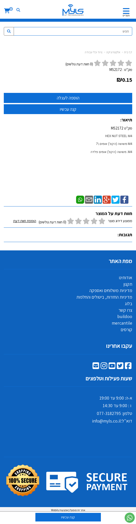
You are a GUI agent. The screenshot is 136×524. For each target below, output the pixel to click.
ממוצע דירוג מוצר (72, 221)
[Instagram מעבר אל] (104, 367)
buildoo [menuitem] (124, 316)
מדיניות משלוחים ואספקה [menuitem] (110, 290)
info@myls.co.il (106, 421)
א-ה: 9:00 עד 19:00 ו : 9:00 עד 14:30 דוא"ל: (112, 409)
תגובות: (125, 235)
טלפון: (126, 413)
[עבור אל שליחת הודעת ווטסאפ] (130, 518)
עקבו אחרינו (119, 346)
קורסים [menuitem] (126, 329)
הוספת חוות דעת (24, 220)
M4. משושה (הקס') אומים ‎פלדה (111, 152)
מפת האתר (120, 261)
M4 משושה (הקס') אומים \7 (114, 144)
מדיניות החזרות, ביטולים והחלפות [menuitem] (104, 297)
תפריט (126, 15)
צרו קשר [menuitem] (125, 310)
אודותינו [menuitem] (125, 277)
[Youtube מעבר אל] (112, 367)
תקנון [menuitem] (127, 284)
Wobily (55, 510)
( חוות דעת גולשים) (79, 64)
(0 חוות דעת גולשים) (52, 222)
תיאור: (126, 120)
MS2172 (115, 69)
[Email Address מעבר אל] (96, 367)
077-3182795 (109, 413)
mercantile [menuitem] (122, 323)
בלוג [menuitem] (128, 303)
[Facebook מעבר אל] (128, 367)
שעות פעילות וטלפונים (109, 378)
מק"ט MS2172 (69, 144)
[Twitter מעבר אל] (120, 367)
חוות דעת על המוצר (114, 213)
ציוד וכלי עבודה (93, 52)
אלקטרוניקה (113, 52)
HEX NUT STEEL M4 (118, 136)
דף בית (128, 52)
